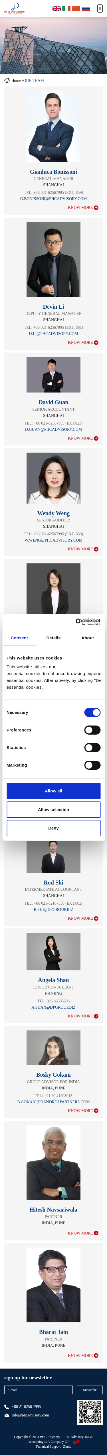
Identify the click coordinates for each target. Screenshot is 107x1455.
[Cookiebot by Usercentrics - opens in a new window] (76, 622)
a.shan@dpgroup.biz (53, 1007)
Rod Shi (53, 882)
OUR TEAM (33, 81)
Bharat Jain (53, 1332)
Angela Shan (53, 980)
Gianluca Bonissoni (53, 172)
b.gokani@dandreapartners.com (53, 1102)
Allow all (53, 790)
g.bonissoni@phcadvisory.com (53, 199)
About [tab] (87, 637)
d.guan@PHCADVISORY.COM (53, 429)
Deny (53, 828)
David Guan (53, 402)
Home (16, 81)
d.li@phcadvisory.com (53, 334)
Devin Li (53, 307)
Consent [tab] (19, 637)
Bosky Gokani (53, 1075)
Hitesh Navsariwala (53, 1209)
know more (83, 207)
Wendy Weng (53, 513)
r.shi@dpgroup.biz (53, 909)
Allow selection (53, 809)
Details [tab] (54, 637)
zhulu (67, 1446)
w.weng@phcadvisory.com (53, 540)
